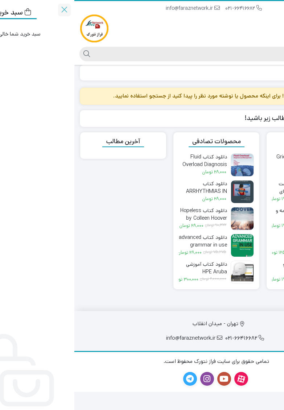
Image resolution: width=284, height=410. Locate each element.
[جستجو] (148, 54)
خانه (270, 72)
